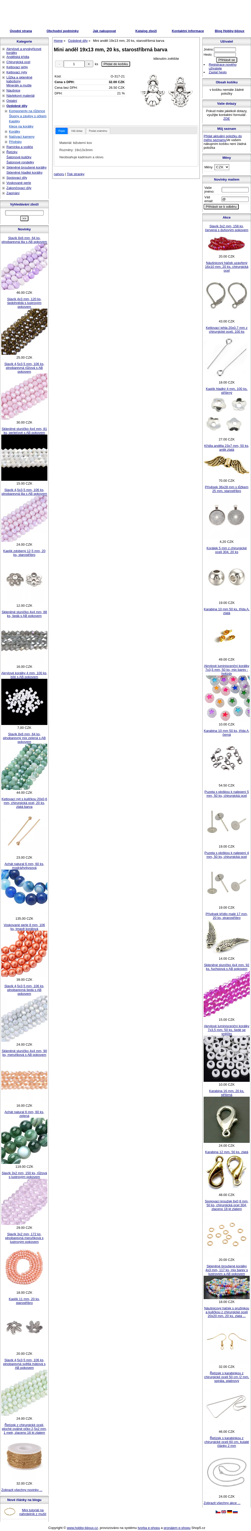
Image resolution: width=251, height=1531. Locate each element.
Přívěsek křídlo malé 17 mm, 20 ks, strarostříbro (227, 916)
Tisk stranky (76, 174)
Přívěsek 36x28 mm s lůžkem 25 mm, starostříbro (226, 489)
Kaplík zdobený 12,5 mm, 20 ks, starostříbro (24, 553)
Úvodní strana (21, 31)
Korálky (14, 131)
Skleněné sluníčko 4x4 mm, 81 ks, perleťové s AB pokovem (24, 431)
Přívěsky (15, 142)
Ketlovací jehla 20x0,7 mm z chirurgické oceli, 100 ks (227, 329)
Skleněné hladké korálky (24, 172)
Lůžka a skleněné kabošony (19, 79)
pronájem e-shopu (177, 1528)
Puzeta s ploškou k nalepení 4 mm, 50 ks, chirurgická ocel (226, 855)
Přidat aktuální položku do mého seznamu (223, 138)
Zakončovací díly (19, 188)
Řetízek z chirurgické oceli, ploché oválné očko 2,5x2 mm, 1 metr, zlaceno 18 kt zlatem (24, 1429)
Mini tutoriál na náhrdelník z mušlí (32, 1512)
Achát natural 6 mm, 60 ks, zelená (24, 1114)
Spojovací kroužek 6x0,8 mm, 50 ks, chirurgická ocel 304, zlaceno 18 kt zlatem (227, 1205)
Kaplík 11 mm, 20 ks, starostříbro (24, 1301)
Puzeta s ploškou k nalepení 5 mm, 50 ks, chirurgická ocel (226, 794)
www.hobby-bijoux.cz (82, 1528)
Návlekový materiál (20, 95)
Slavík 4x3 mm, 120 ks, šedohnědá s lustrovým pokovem (24, 303)
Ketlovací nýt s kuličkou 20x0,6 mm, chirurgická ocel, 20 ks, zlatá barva (24, 803)
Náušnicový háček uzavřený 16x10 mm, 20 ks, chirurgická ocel (226, 266)
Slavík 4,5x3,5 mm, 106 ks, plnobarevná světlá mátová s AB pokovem (24, 1364)
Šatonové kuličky (19, 157)
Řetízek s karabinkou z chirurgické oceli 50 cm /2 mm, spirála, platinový (226, 1377)
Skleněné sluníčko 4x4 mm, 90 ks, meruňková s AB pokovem (24, 1053)
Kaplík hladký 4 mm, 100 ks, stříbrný (227, 391)
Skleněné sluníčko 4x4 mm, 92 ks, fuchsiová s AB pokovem (226, 967)
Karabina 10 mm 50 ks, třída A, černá (226, 733)
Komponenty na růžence (27, 111)
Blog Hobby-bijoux (230, 31)
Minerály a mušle (19, 85)
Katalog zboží (146, 31)
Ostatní (11, 101)
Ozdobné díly (16, 106)
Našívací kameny (22, 137)
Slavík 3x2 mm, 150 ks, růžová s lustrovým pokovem (24, 1175)
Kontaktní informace (188, 31)
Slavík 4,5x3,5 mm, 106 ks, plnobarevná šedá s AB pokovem (24, 990)
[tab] (62, 131)
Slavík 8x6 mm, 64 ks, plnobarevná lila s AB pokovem (24, 240)
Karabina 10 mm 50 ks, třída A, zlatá (226, 611)
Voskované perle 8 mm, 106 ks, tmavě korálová (24, 927)
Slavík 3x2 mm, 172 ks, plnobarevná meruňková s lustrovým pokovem (24, 1238)
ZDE (226, 119)
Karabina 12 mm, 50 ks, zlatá (226, 1152)
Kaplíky (14, 121)
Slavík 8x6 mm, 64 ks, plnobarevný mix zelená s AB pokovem (24, 738)
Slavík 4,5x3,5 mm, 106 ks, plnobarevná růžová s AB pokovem (24, 368)
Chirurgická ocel (18, 62)
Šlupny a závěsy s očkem (28, 116)
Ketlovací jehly (17, 67)
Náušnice (13, 90)
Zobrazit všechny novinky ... (21, 1490)
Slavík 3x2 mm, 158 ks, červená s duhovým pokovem (226, 228)
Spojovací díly (16, 178)
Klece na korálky (21, 126)
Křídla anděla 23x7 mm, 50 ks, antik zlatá (226, 448)
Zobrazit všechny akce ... (222, 1503)
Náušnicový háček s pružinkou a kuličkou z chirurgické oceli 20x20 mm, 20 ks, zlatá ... (226, 1312)
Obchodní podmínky (63, 31)
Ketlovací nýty (16, 72)
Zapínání (12, 193)
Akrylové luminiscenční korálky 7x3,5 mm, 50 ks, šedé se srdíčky (226, 1030)
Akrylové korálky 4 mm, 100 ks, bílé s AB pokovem (24, 675)
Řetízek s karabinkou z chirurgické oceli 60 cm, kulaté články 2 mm (226, 1442)
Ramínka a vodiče (19, 147)
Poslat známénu (98, 131)
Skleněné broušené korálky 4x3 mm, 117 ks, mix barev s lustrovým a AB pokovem (226, 1270)
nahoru (59, 174)
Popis (61, 131)
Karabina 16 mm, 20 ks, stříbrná (226, 1093)
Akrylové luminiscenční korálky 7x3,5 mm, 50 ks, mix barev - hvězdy (226, 669)
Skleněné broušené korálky (26, 167)
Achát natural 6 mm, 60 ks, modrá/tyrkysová (24, 866)
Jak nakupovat (104, 31)
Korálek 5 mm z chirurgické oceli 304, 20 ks (227, 550)
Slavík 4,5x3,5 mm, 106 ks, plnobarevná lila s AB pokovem (24, 492)
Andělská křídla (17, 57)
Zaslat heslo (218, 72)
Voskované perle (18, 183)
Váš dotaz (76, 131)
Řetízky (11, 152)
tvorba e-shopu (149, 1528)
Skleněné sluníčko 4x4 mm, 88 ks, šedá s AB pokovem (24, 614)
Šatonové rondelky (20, 162)
